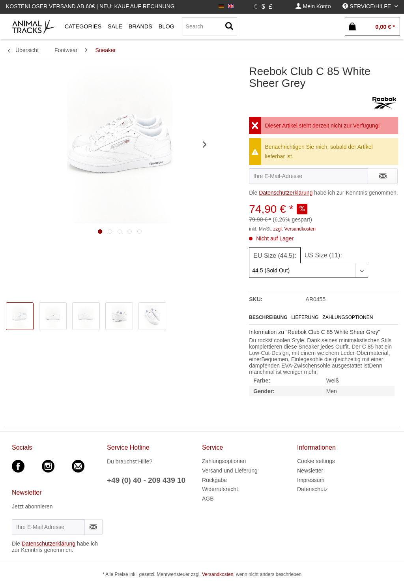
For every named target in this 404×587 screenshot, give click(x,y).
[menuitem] (313, 6)
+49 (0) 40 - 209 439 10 (146, 480)
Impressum (310, 480)
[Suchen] (229, 26)
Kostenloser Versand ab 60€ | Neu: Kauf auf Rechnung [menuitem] (90, 6)
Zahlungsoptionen (347, 317)
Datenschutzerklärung (285, 192)
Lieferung (305, 317)
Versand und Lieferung (230, 470)
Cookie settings (316, 461)
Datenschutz (312, 489)
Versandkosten (217, 574)
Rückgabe (214, 480)
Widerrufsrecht (220, 489)
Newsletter (310, 470)
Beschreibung (268, 317)
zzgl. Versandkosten (294, 229)
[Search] (209, 26)
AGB (208, 498)
